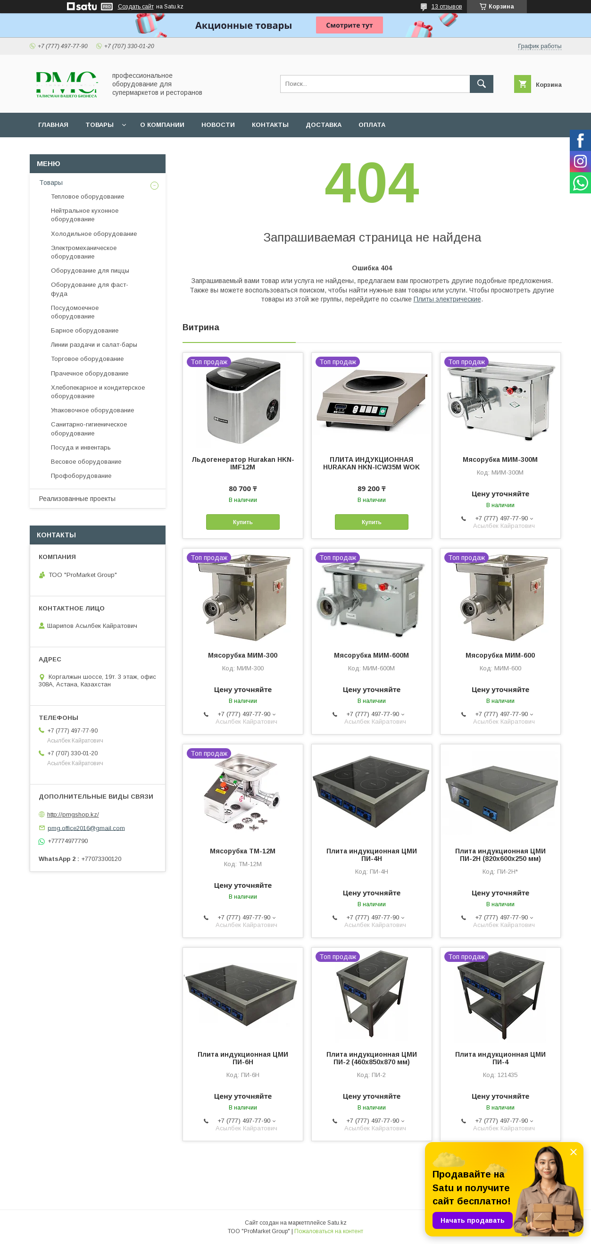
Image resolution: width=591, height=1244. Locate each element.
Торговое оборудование (87, 358)
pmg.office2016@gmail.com (86, 827)
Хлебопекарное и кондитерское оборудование (98, 392)
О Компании (162, 124)
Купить (243, 522)
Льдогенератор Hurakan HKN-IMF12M (242, 463)
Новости (218, 124)
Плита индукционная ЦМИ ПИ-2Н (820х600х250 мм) (500, 854)
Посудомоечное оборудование (75, 312)
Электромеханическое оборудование (84, 252)
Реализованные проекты (77, 498)
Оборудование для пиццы (90, 270)
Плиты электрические (447, 299)
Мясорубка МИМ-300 (242, 655)
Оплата (371, 124)
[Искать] (481, 84)
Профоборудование (81, 475)
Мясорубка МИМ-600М (371, 655)
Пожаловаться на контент (328, 1231)
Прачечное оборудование (89, 373)
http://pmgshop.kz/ (73, 814)
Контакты (270, 124)
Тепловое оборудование (87, 196)
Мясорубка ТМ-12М (242, 851)
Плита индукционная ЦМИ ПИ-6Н (243, 1058)
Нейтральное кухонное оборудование (84, 215)
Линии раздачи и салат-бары (94, 344)
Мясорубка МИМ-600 (500, 655)
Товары (99, 124)
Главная (53, 124)
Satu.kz (337, 1222)
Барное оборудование (84, 330)
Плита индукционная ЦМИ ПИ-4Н (371, 854)
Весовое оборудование (86, 461)
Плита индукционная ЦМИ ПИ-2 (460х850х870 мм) (371, 1058)
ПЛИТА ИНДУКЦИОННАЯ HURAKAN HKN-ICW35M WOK (371, 463)
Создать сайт (136, 6)
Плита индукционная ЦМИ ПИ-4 (500, 1058)
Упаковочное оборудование (92, 410)
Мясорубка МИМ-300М (500, 459)
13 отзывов (447, 6)
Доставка (323, 124)
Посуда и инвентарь (81, 447)
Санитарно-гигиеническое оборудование (89, 428)
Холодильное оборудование (94, 233)
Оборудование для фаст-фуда (89, 289)
